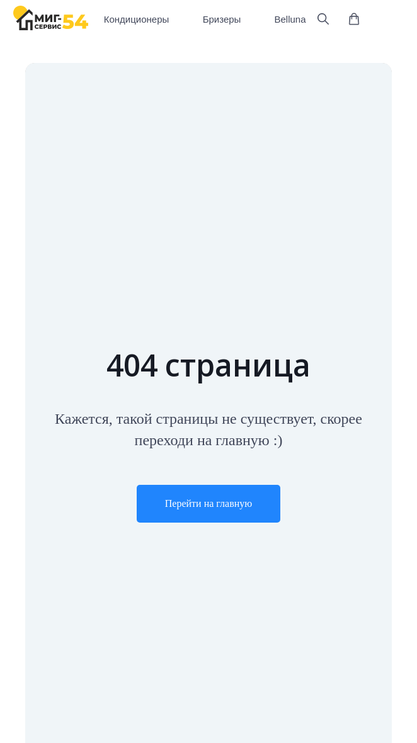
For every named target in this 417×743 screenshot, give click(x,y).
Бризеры (222, 19)
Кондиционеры (136, 19)
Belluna (290, 19)
